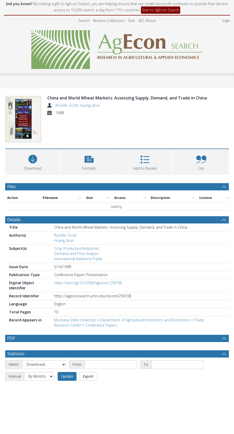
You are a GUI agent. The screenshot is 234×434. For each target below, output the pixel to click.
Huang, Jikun (90, 105)
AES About (147, 20)
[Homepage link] (117, 48)
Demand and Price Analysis (76, 253)
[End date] (177, 364)
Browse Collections (109, 20)
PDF (11, 338)
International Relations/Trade (78, 258)
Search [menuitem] (84, 20)
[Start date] (111, 364)
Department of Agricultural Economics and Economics (145, 319)
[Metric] (44, 364)
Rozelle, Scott (67, 105)
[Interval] (39, 376)
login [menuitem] (226, 20)
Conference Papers (101, 325)
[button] (89, 161)
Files (11, 186)
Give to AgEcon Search (160, 9)
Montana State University (75, 319)
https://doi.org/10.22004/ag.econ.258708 (88, 282)
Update (67, 376)
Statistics (16, 354)
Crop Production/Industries (76, 248)
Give (131, 20)
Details (14, 219)
